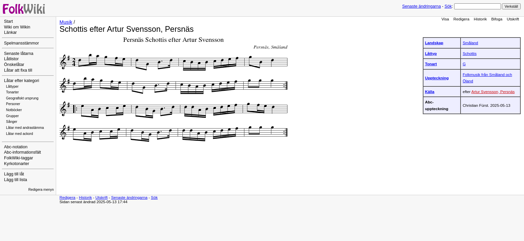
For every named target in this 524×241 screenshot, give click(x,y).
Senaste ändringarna (421, 6)
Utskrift (513, 19)
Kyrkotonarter (16, 163)
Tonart (431, 64)
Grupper (12, 116)
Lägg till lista (15, 179)
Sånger (11, 122)
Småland (470, 43)
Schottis (470, 53)
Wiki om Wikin (17, 27)
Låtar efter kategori (21, 80)
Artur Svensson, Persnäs (493, 91)
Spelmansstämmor (21, 43)
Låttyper (12, 86)
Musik (65, 22)
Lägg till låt (14, 174)
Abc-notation (15, 147)
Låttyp (431, 53)
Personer (13, 104)
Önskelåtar (14, 64)
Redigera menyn (41, 189)
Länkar (10, 32)
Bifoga (496, 19)
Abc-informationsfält (22, 152)
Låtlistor (11, 59)
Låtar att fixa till (18, 70)
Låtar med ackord (19, 134)
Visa (445, 19)
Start (8, 21)
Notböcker (14, 110)
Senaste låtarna (18, 53)
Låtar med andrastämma (25, 128)
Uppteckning (437, 78)
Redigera (461, 19)
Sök (447, 6)
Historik (480, 19)
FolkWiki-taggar (18, 158)
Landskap (434, 43)
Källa (429, 91)
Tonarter (12, 92)
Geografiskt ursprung (22, 98)
